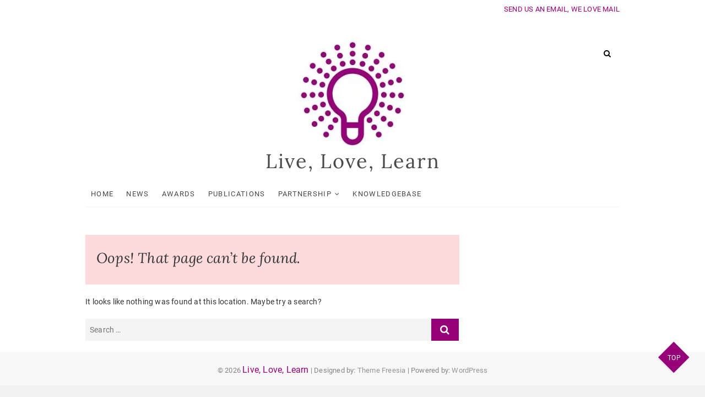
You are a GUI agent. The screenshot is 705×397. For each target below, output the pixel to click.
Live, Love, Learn (352, 161)
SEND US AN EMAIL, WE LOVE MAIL (562, 9)
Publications (236, 194)
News (137, 194)
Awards (179, 194)
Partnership (305, 194)
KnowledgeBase (386, 194)
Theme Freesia (381, 370)
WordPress (469, 370)
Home (102, 194)
